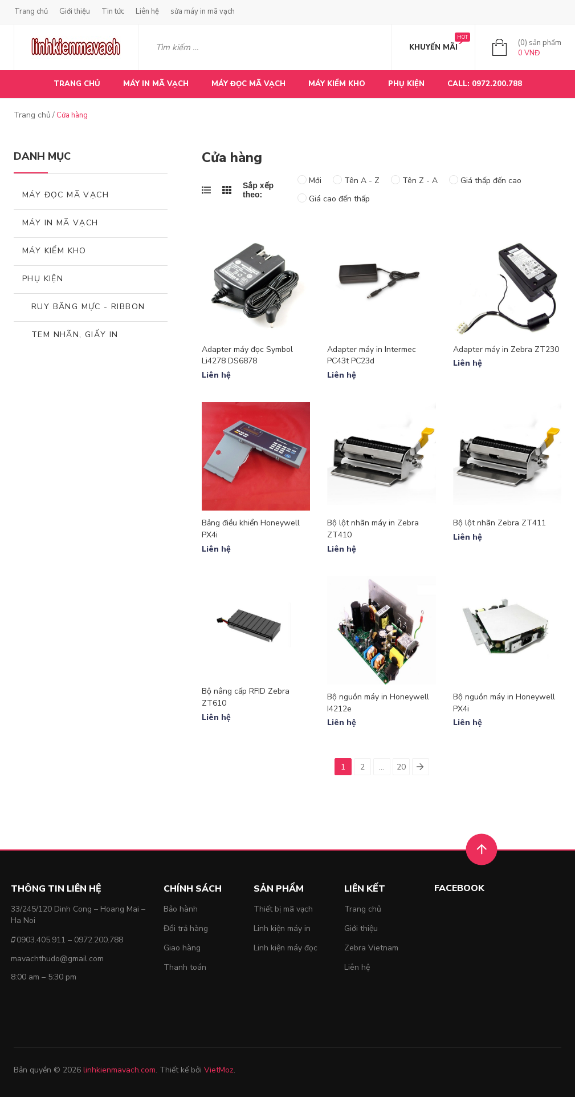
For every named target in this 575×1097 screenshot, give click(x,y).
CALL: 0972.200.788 (484, 84)
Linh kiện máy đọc (285, 947)
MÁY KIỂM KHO (336, 84)
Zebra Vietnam (371, 947)
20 (401, 767)
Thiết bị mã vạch (283, 909)
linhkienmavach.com (119, 1069)
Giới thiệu (74, 11)
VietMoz (219, 1069)
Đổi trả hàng (186, 928)
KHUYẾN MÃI (433, 47)
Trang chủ (31, 11)
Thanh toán (185, 967)
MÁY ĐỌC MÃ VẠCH (248, 84)
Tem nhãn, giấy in (75, 334)
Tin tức (112, 11)
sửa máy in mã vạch (202, 11)
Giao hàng (182, 947)
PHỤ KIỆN (406, 84)
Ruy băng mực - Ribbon (88, 306)
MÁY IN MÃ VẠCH (156, 84)
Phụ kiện (42, 278)
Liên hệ (147, 11)
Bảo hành (181, 909)
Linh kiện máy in (282, 928)
